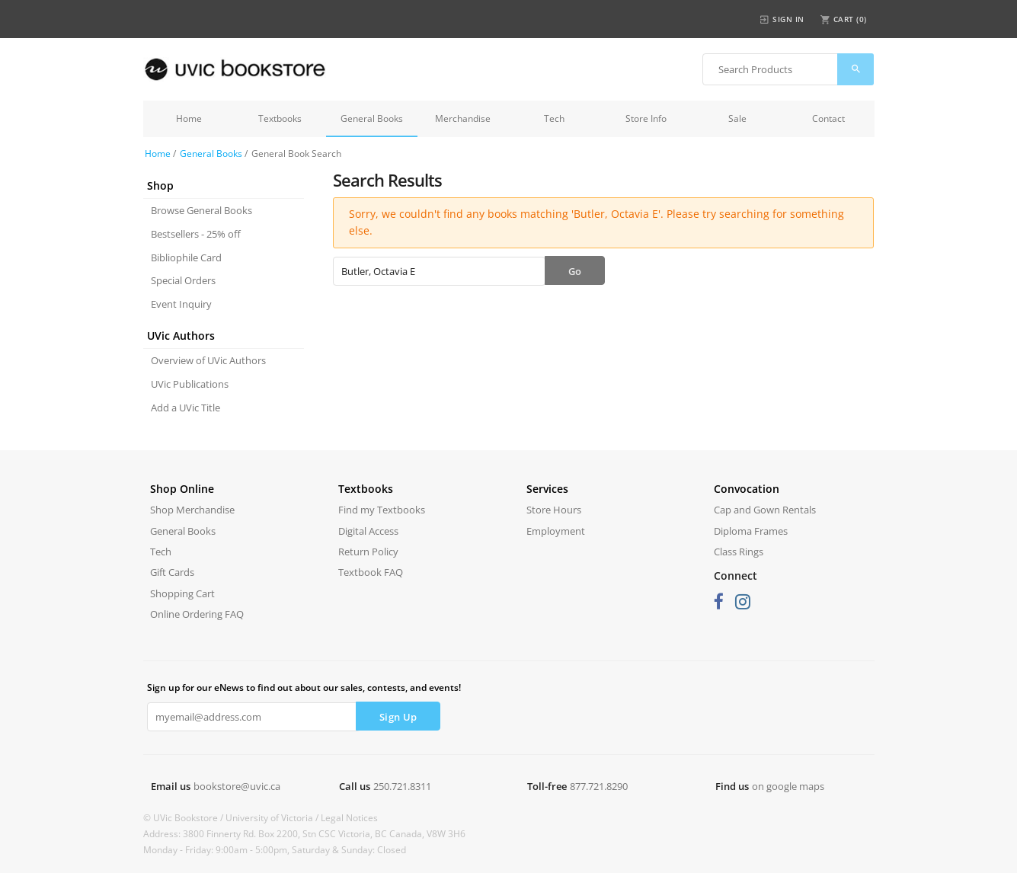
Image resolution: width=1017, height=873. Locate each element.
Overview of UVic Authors (208, 360)
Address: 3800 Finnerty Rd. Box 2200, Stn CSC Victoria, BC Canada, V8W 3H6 (304, 833)
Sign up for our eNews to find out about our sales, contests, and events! (304, 687)
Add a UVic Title (185, 407)
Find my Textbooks (381, 509)
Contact (828, 118)
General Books (372, 118)
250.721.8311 (402, 786)
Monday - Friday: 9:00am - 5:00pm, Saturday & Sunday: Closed (274, 849)
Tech (554, 118)
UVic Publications (190, 384)
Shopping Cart (182, 593)
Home (189, 118)
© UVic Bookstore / (184, 817)
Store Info (646, 118)
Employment (555, 531)
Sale (737, 118)
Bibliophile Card (186, 257)
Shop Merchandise (192, 509)
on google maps (788, 786)
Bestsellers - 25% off (196, 234)
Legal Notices (349, 817)
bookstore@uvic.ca (236, 786)
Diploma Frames (751, 531)
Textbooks (280, 118)
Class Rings (738, 551)
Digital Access (368, 531)
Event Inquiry (181, 304)
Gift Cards (172, 572)
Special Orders (183, 280)
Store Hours (553, 509)
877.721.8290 (599, 786)
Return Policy (368, 551)
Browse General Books (201, 210)
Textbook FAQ (370, 572)
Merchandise (463, 118)
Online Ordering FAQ (197, 614)
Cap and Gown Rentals (765, 509)
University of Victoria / (273, 817)
